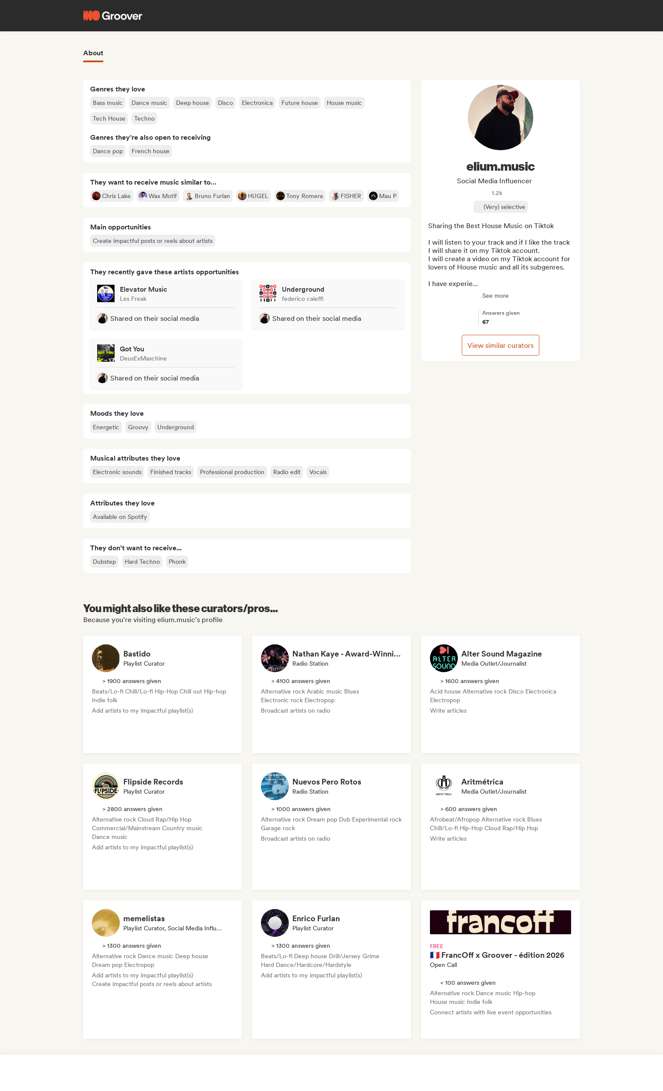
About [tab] (93, 53)
